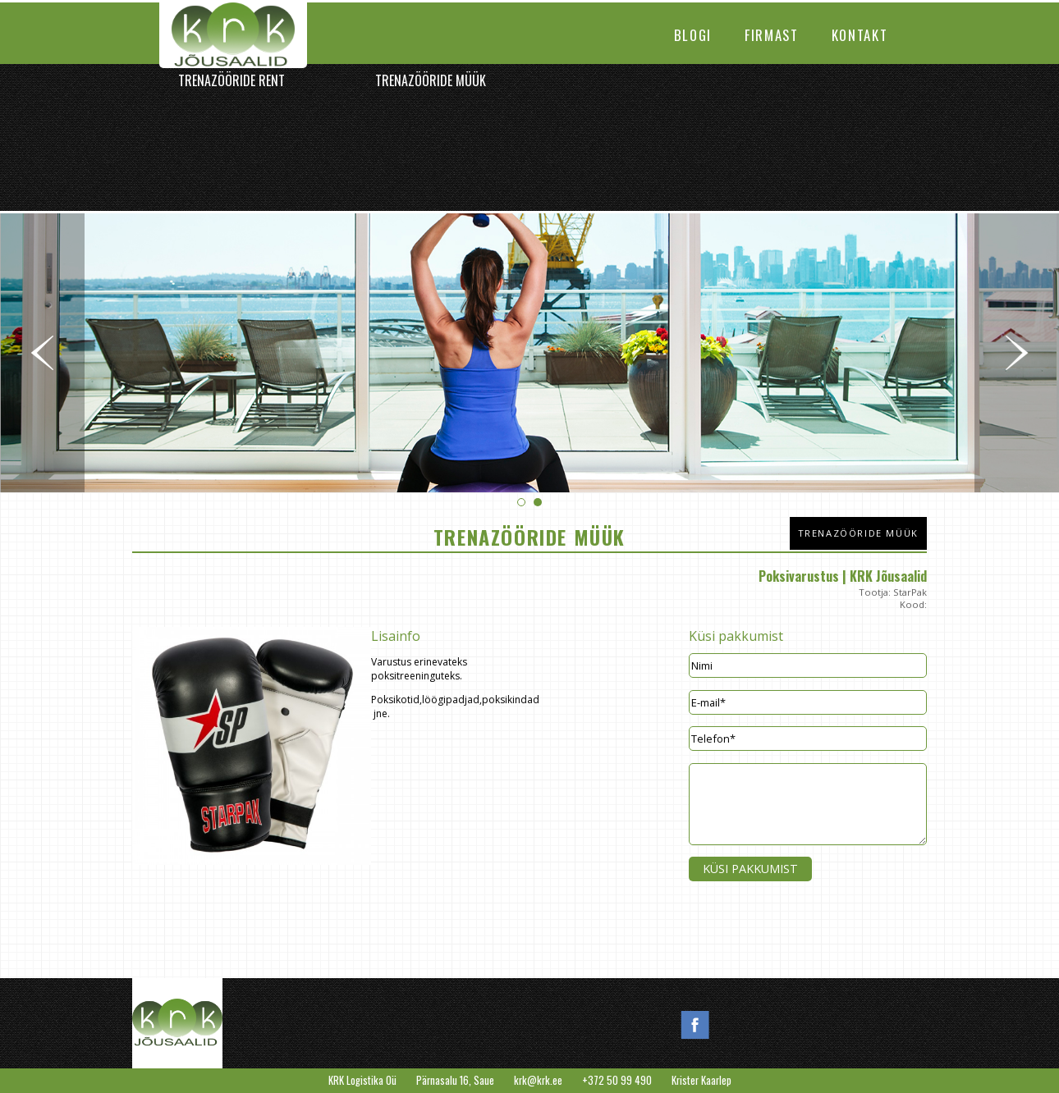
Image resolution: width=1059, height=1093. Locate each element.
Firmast (772, 35)
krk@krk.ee (538, 1080)
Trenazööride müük (430, 80)
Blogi (693, 35)
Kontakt (860, 35)
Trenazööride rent (231, 80)
